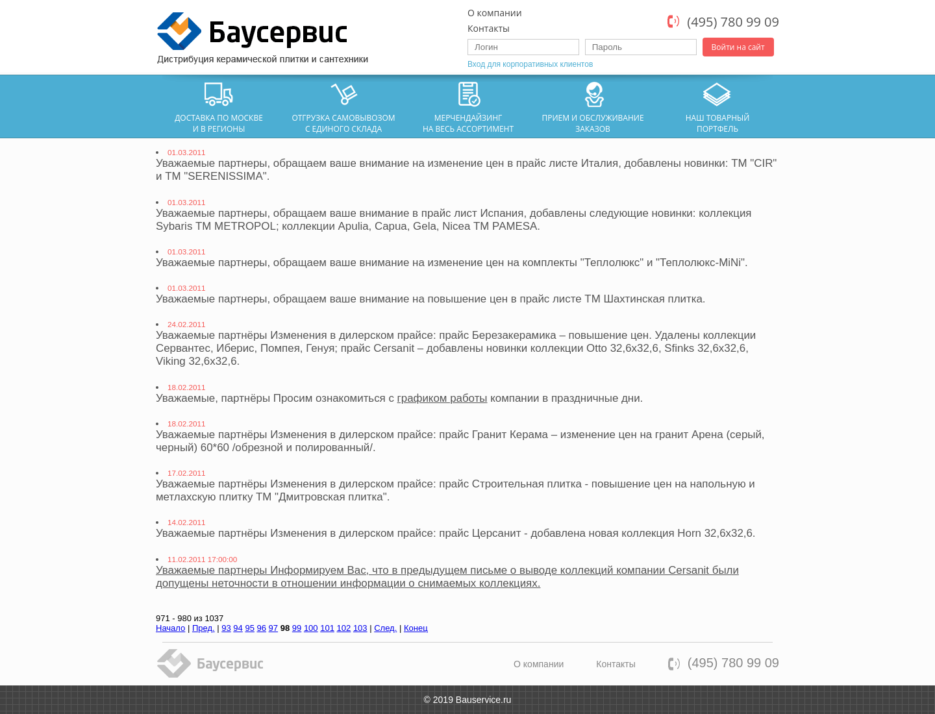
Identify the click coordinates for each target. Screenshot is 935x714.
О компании (495, 12)
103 (360, 628)
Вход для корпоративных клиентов (530, 64)
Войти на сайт (738, 47)
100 (311, 628)
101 (327, 628)
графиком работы (442, 398)
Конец (416, 628)
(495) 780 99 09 (733, 22)
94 (237, 628)
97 (273, 628)
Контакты (489, 28)
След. (385, 628)
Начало (170, 628)
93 (226, 628)
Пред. (203, 628)
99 (296, 628)
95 (249, 628)
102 (344, 628)
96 (261, 628)
